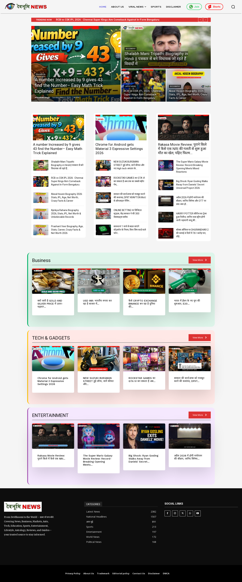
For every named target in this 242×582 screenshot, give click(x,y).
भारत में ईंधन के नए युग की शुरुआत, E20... (187, 302)
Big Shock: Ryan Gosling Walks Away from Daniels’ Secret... (143, 458)
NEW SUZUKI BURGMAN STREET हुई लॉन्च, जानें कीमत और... (98, 381)
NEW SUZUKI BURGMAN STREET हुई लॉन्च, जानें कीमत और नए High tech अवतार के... (129, 165)
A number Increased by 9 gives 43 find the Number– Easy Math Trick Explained (57, 149)
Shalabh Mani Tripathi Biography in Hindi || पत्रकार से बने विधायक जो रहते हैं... (67, 165)
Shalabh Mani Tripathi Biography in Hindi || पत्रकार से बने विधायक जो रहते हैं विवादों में (101, 19)
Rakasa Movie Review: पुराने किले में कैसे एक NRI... (51, 457)
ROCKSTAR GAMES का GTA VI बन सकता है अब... (142, 380)
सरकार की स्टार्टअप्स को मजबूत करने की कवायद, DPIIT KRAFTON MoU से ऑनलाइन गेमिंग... (130, 197)
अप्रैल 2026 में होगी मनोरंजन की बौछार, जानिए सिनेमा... (188, 457)
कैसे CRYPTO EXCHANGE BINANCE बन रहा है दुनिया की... (143, 303)
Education (40, 74)
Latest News (130, 86)
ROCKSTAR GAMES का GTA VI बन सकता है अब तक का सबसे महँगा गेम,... (129, 181)
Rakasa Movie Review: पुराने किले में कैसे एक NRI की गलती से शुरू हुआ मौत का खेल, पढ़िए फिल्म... (182, 149)
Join (194, 7)
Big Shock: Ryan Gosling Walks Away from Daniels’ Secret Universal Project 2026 (192, 184)
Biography (130, 49)
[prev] (200, 20)
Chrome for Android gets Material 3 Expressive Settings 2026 (119, 149)
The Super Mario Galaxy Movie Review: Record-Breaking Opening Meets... (97, 460)
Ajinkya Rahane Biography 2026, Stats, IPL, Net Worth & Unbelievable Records (66, 213)
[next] (206, 20)
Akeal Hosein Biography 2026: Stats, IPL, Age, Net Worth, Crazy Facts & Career (67, 197)
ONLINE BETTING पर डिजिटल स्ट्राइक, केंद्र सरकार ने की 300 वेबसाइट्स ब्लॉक (128, 213)
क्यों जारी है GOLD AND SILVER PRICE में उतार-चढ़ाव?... (50, 303)
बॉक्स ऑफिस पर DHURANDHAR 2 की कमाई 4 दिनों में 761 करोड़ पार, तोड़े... (192, 233)
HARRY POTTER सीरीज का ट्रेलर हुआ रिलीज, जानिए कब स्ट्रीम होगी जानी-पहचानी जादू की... (191, 217)
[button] (233, 7)
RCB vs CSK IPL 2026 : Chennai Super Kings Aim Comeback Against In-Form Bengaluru (67, 181)
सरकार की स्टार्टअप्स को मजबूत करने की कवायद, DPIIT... (189, 380)
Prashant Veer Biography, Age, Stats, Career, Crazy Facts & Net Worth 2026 (67, 229)
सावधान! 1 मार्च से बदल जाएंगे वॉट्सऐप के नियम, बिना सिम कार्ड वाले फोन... (130, 229)
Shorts (214, 7)
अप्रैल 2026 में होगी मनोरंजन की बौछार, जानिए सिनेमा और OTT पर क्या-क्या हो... (191, 200)
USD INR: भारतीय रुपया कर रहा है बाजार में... (97, 302)
